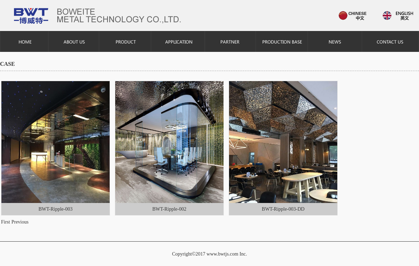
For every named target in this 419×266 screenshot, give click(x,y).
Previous (20, 222)
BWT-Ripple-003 (55, 209)
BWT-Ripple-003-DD (283, 209)
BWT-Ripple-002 (169, 209)
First (5, 222)
